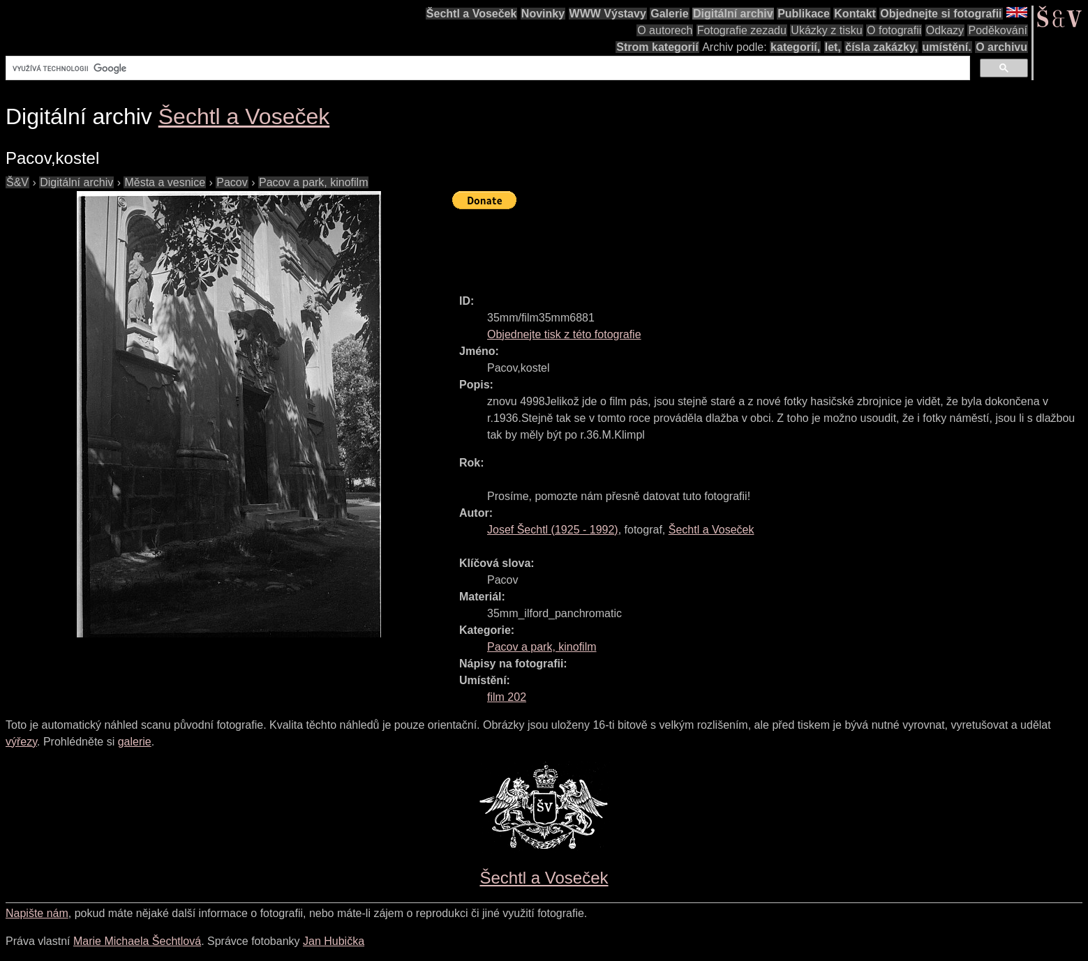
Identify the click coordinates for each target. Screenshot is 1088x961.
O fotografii (894, 30)
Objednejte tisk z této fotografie (564, 334)
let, (833, 47)
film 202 (506, 697)
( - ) (552, 530)
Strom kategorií (657, 47)
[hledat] (486, 68)
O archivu (1001, 47)
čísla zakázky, (881, 47)
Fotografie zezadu (742, 30)
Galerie (669, 14)
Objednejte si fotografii (940, 14)
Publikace (803, 14)
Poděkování (997, 30)
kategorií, (795, 47)
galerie (134, 742)
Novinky (543, 14)
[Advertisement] (706, 245)
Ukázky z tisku (826, 30)
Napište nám (37, 913)
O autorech (664, 30)
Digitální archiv (733, 14)
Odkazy (945, 30)
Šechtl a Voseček (471, 14)
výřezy (21, 742)
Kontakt (855, 14)
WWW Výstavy (607, 14)
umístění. (947, 47)
